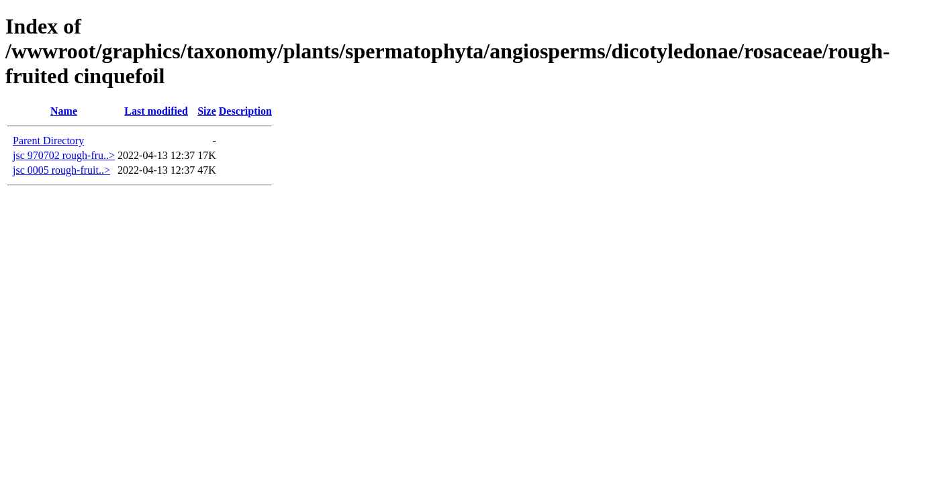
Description (245, 111)
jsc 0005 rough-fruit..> (61, 170)
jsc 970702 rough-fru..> (64, 155)
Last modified (156, 111)
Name (63, 111)
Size (206, 111)
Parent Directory (48, 140)
